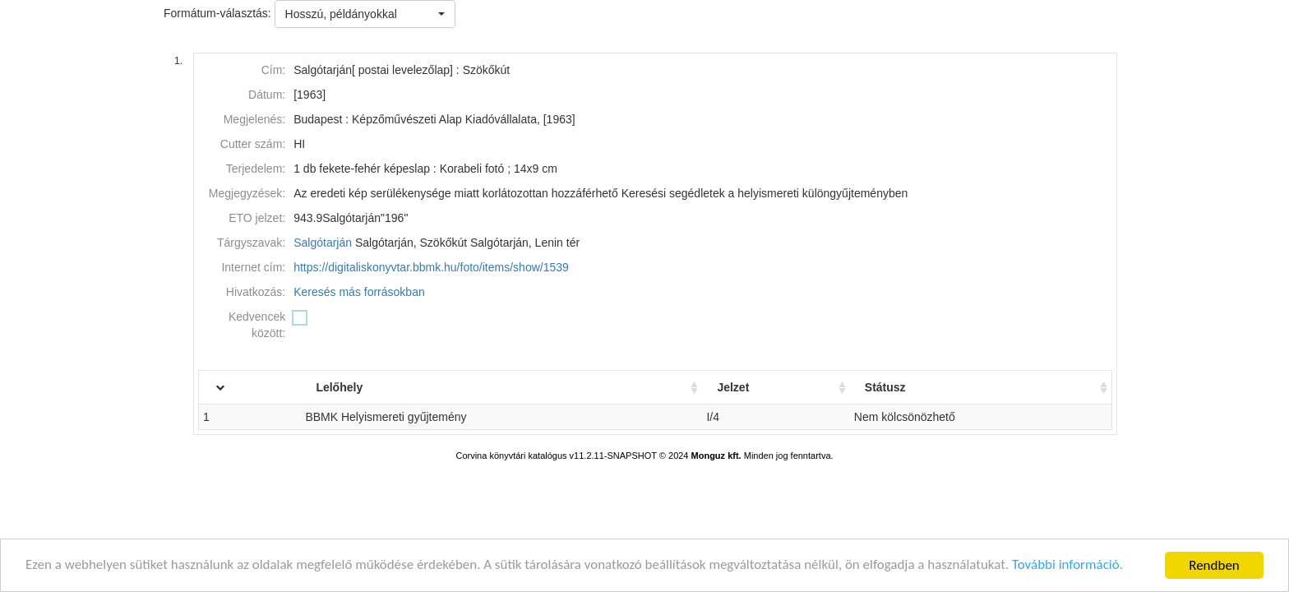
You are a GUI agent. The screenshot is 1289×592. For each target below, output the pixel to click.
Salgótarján (322, 242)
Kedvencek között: (257, 325)
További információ (1069, 569)
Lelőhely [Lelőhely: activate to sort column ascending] (339, 387)
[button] (365, 14)
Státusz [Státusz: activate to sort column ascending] (886, 387)
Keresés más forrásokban (359, 291)
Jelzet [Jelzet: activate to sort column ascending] (734, 387)
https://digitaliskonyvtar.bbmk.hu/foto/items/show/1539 (431, 267)
